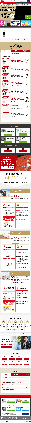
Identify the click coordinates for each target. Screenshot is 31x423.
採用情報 (13, 417)
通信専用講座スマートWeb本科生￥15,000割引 (9, 33)
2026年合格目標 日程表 (15, 53)
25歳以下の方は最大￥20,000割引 (8, 34)
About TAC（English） (6, 417)
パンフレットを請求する (22, 134)
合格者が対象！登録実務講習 (8, 37)
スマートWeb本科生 (5, 84)
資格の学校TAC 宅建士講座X (7, 151)
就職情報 (15, 417)
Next (30, 23)
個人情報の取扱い (17, 418)
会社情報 (2, 417)
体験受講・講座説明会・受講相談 (10, 4)
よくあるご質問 (28, 4)
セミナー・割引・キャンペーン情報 (25, 39)
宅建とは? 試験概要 (23, 4)
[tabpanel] (5, 23)
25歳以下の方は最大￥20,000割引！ (9, 384)
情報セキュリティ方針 (22, 418)
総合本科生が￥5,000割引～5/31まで (8, 32)
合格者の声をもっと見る (24, 333)
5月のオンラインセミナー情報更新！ (9, 380)
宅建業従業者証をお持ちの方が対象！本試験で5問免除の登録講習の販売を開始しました (15, 387)
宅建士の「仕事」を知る (6, 344)
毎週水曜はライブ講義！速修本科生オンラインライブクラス (11, 382)
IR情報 (10, 417)
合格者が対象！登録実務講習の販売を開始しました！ (11, 389)
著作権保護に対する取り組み (27, 418)
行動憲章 (1, 418)
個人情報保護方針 (13, 418)
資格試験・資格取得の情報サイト (3, 5)
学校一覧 (18, 0)
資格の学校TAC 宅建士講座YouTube (22, 151)
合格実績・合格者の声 (17, 4)
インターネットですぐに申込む (28, 3)
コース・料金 (3, 4)
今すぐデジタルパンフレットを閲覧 (15, 39)
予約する (8, 134)
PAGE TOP (30, 421)
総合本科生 (4, 61)
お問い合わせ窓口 (24, 0)
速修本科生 (4, 76)
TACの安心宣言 (5, 418)
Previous (0, 23)
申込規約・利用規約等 (9, 418)
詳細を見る (4, 364)
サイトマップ (21, 0)
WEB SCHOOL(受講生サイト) (14, 0)
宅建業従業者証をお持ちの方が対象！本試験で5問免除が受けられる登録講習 (12, 36)
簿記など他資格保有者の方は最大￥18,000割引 (9, 35)
